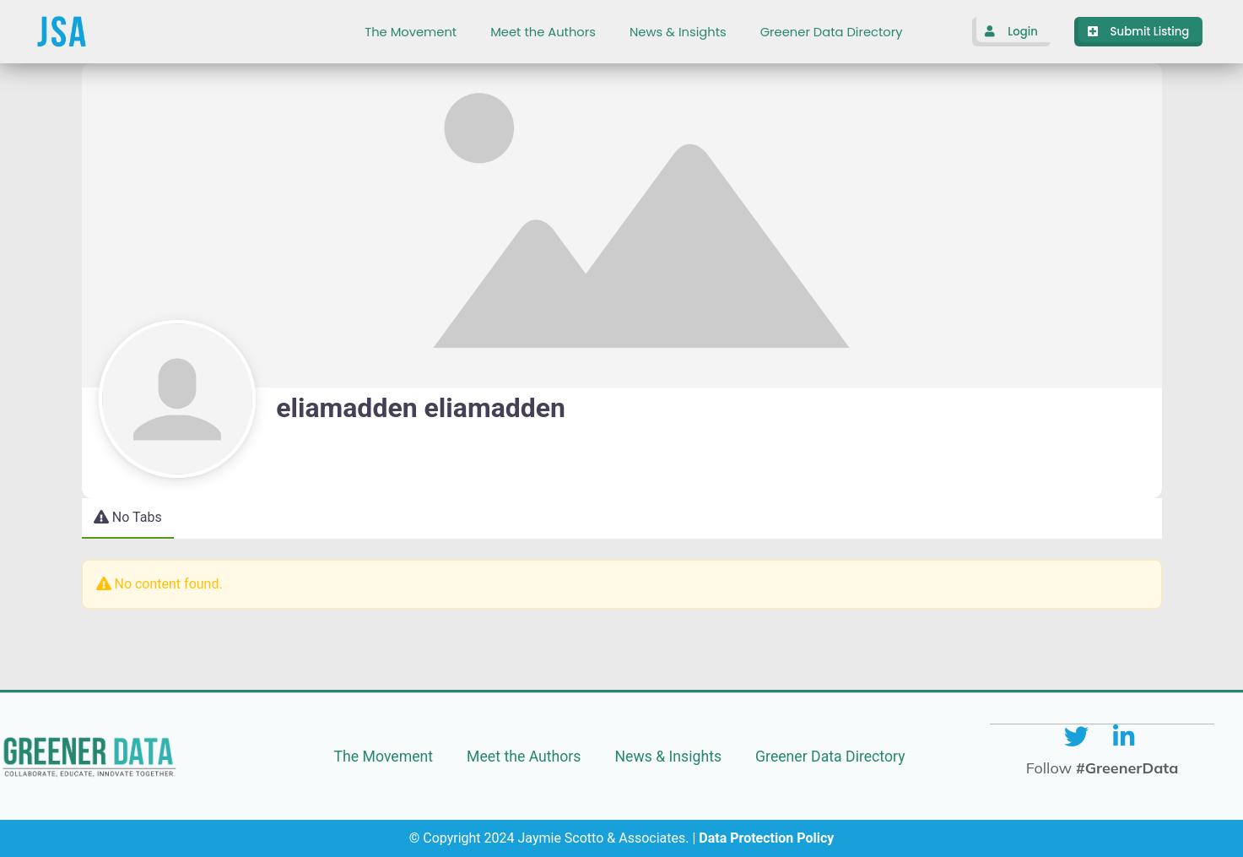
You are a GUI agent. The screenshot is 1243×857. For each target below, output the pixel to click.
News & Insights (678, 32)
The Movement (411, 32)
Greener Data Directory (831, 32)
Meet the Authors (543, 32)
